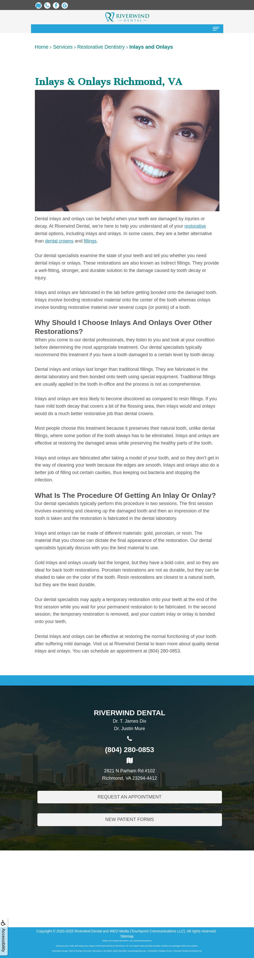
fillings (90, 241)
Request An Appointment (130, 798)
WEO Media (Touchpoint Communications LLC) (147, 931)
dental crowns (59, 241)
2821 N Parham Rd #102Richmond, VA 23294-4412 (129, 769)
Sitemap (127, 936)
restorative (195, 226)
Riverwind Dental (88, 931)
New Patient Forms (129, 821)
